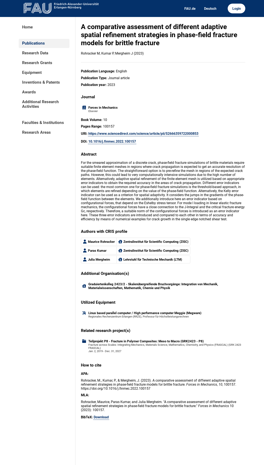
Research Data (35, 53)
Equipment (32, 72)
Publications (33, 43)
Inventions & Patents (41, 82)
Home (27, 27)
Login (236, 9)
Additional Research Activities (40, 104)
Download (101, 417)
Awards (29, 92)
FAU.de (190, 9)
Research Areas (36, 132)
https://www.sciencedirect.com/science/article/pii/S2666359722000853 (143, 134)
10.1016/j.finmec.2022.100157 (112, 141)
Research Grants (37, 62)
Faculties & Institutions (43, 122)
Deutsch (210, 9)
